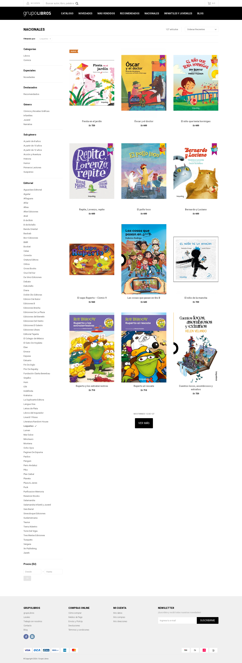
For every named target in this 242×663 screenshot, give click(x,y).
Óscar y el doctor (143, 121)
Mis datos (117, 613)
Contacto (27, 625)
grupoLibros (29, 613)
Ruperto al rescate (144, 386)
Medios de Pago (75, 617)
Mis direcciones (120, 621)
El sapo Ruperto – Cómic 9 (92, 297)
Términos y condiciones (78, 630)
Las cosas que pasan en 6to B (143, 297)
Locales (27, 617)
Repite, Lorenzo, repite (92, 209)
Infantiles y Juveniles (178, 13)
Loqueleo (44, 39)
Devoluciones (74, 625)
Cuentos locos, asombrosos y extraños (196, 388)
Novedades (85, 13)
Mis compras (119, 617)
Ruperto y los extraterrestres (92, 386)
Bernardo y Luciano (196, 209)
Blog (200, 13)
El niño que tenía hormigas (196, 121)
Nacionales (152, 13)
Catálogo (67, 13)
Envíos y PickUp (75, 621)
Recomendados (129, 13)
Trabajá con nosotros (33, 621)
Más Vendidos (106, 13)
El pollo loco (144, 209)
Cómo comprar (75, 613)
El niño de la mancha (196, 297)
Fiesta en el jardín (92, 121)
